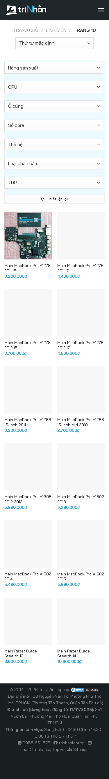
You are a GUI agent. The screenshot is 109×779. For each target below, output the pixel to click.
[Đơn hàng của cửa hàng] (54, 43)
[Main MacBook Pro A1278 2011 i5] (28, 235)
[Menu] (101, 10)
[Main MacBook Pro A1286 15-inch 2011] (28, 390)
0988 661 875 (36, 742)
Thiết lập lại (54, 199)
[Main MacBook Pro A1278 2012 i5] (28, 313)
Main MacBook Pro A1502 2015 (80, 576)
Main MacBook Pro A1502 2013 (80, 499)
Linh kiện (56, 30)
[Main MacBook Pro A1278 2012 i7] (81, 313)
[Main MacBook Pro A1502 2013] (81, 467)
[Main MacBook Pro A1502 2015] (81, 544)
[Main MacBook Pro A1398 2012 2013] (28, 467)
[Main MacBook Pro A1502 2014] (28, 544)
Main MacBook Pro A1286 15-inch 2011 (27, 422)
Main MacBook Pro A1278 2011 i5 (27, 268)
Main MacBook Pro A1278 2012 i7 (80, 345)
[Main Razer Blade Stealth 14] (81, 621)
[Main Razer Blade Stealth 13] (28, 621)
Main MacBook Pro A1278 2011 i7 (80, 268)
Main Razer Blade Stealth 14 (73, 653)
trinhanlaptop (72, 742)
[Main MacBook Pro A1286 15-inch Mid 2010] (81, 390)
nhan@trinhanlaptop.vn (42, 749)
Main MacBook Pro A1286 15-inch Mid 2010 (80, 422)
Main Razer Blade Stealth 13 (20, 653)
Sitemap (81, 749)
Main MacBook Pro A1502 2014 (27, 576)
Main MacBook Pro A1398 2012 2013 (27, 499)
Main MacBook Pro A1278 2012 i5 (27, 345)
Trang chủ (25, 30)
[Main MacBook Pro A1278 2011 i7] (81, 235)
